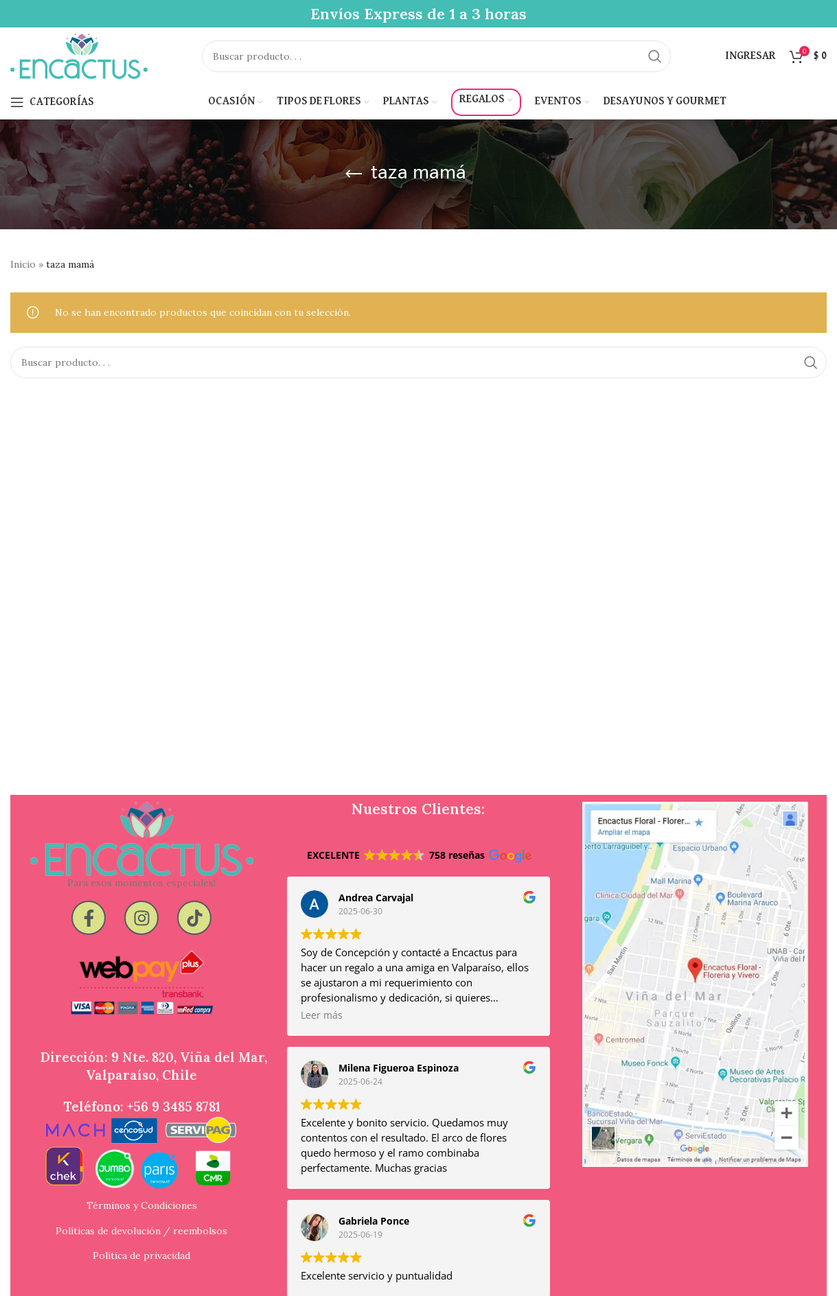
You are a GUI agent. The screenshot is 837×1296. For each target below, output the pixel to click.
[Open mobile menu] (52, 116)
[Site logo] (79, 62)
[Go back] (353, 188)
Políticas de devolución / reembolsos (141, 1237)
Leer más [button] (322, 1030)
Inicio (23, 279)
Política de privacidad (141, 1258)
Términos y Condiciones (142, 1217)
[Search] (436, 64)
